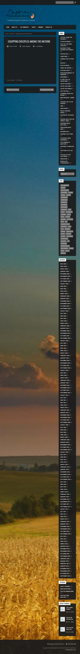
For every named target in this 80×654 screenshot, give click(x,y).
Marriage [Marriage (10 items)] (67, 229)
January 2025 (64, 298)
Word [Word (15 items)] (62, 250)
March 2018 (64, 492)
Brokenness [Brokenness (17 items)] (64, 192)
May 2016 (63, 539)
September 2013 (65, 576)
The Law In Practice (69, 628)
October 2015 (64, 553)
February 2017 (64, 521)
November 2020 (65, 417)
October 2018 (64, 477)
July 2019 (63, 454)
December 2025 (64, 274)
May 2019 (63, 459)
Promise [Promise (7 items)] (63, 236)
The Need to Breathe (67, 146)
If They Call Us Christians (65, 80)
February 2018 (64, 494)
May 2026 (63, 264)
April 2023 (63, 350)
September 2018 (65, 479)
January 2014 (64, 566)
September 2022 (65, 368)
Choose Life (64, 54)
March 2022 (64, 378)
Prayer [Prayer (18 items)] (62, 233)
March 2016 (64, 544)
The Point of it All (66, 150)
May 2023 (63, 348)
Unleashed (63, 159)
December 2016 (64, 526)
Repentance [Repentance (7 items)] (69, 236)
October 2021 (64, 390)
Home (6, 33)
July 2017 (63, 511)
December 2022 (64, 360)
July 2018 (63, 482)
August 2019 (64, 452)
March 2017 (64, 519)
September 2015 (65, 556)
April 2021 (63, 405)
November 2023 (65, 333)
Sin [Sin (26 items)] (68, 241)
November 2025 (65, 276)
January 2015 (64, 561)
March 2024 (64, 323)
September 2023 (65, 338)
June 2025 (63, 286)
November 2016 (65, 529)
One (61, 106)
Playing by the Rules (67, 115)
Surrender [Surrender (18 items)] (63, 243)
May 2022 (63, 373)
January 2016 (64, 546)
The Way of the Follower (65, 155)
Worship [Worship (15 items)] (63, 253)
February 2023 (64, 355)
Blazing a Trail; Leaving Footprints (66, 49)
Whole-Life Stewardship (64, 162)
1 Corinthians (39, 46)
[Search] (65, 2)
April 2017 (63, 516)
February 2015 (64, 558)
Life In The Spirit (65, 86)
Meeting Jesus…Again (67, 97)
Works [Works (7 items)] (67, 250)
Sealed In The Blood (69, 618)
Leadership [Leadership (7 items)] (63, 226)
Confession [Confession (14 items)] (64, 204)
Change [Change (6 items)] (63, 195)
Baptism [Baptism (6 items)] (63, 187)
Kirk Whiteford (65, 589)
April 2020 (63, 435)
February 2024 (64, 326)
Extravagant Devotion (47, 89)
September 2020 (65, 422)
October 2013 (64, 573)
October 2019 (64, 447)
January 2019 (64, 469)
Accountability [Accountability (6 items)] (64, 185)
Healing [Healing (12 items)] (68, 216)
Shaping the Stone (66, 134)
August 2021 (64, 395)
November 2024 (65, 303)
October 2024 (64, 306)
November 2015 (65, 551)
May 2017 (63, 514)
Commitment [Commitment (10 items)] (64, 197)
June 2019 (63, 457)
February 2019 (64, 467)
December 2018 (64, 472)
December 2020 (64, 415)
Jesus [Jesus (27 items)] (62, 221)
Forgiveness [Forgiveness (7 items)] (69, 212)
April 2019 (63, 462)
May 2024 (63, 318)
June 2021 (63, 400)
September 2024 (65, 308)
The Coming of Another (65, 143)
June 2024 (63, 316)
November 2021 (65, 387)
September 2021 (65, 392)
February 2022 (64, 380)
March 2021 (64, 407)
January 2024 (64, 328)
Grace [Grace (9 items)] (62, 216)
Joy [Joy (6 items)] (66, 221)
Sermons (12, 33)
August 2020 (64, 425)
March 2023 (64, 353)
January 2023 (64, 358)
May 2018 (63, 487)
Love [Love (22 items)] (62, 229)
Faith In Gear (64, 65)
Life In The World (66, 88)
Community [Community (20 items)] (64, 202)
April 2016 (63, 541)
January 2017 (64, 524)
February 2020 (64, 439)
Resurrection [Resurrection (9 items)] (64, 238)
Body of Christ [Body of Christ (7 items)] (64, 190)
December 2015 (64, 548)
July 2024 (63, 313)
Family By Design (65, 68)
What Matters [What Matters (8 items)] (64, 248)
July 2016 (63, 536)
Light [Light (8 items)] (69, 226)
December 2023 (64, 331)
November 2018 (65, 474)
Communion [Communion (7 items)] (64, 199)
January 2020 (64, 442)
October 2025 (64, 278)
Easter (62, 63)
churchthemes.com (70, 650)
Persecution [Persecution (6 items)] (70, 231)
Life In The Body (65, 83)
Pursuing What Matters (65, 124)
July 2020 (63, 427)
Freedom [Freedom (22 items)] (63, 214)
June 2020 (63, 430)
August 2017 (64, 509)
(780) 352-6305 (72, 644)
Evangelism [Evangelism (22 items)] (64, 209)
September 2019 (65, 449)
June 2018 (63, 484)
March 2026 (64, 269)
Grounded (63, 77)
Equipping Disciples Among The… (24, 33)
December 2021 (64, 385)
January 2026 (64, 271)
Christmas (63, 56)
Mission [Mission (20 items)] (63, 231)
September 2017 (65, 506)
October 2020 (64, 420)
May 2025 (63, 288)
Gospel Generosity (12, 89)
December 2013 (64, 568)
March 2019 (64, 464)
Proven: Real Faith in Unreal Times (67, 120)
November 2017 (65, 501)
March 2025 (64, 293)
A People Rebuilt (65, 41)
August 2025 (64, 283)
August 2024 (64, 311)
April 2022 (63, 375)
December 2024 (64, 301)
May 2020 (63, 432)
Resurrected (64, 131)
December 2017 (64, 499)
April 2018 (63, 489)
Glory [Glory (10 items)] (68, 214)
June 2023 (63, 345)
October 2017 (64, 504)
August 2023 (64, 340)
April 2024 (63, 321)
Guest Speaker (26, 46)
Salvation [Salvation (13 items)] (63, 241)
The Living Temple (69, 608)
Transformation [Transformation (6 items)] (65, 246)
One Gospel (64, 108)
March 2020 (64, 437)
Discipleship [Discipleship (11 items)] (64, 207)
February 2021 (64, 410)
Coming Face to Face (67, 59)
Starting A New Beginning (65, 139)
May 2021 (63, 402)
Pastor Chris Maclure (64, 596)
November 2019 (65, 444)
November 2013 (65, 571)
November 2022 (65, 363)
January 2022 (64, 383)
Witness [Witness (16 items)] (71, 248)
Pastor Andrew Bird (67, 591)
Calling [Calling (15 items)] (70, 192)
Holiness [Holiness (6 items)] (63, 219)
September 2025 (65, 281)
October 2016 (64, 531)
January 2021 (64, 412)
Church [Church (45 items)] (68, 195)
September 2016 (65, 534)
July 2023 (63, 343)
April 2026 (63, 266)
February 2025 (64, 296)
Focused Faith (65, 70)
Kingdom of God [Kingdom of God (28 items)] (65, 224)
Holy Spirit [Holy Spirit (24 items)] (69, 219)
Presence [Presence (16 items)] (68, 233)
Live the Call (64, 91)
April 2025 (63, 291)
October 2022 (64, 365)
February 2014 (64, 563)
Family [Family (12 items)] (62, 212)
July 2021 (63, 397)
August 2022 (64, 370)
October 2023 (64, 335)
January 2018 (64, 496)
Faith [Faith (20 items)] (69, 209)
